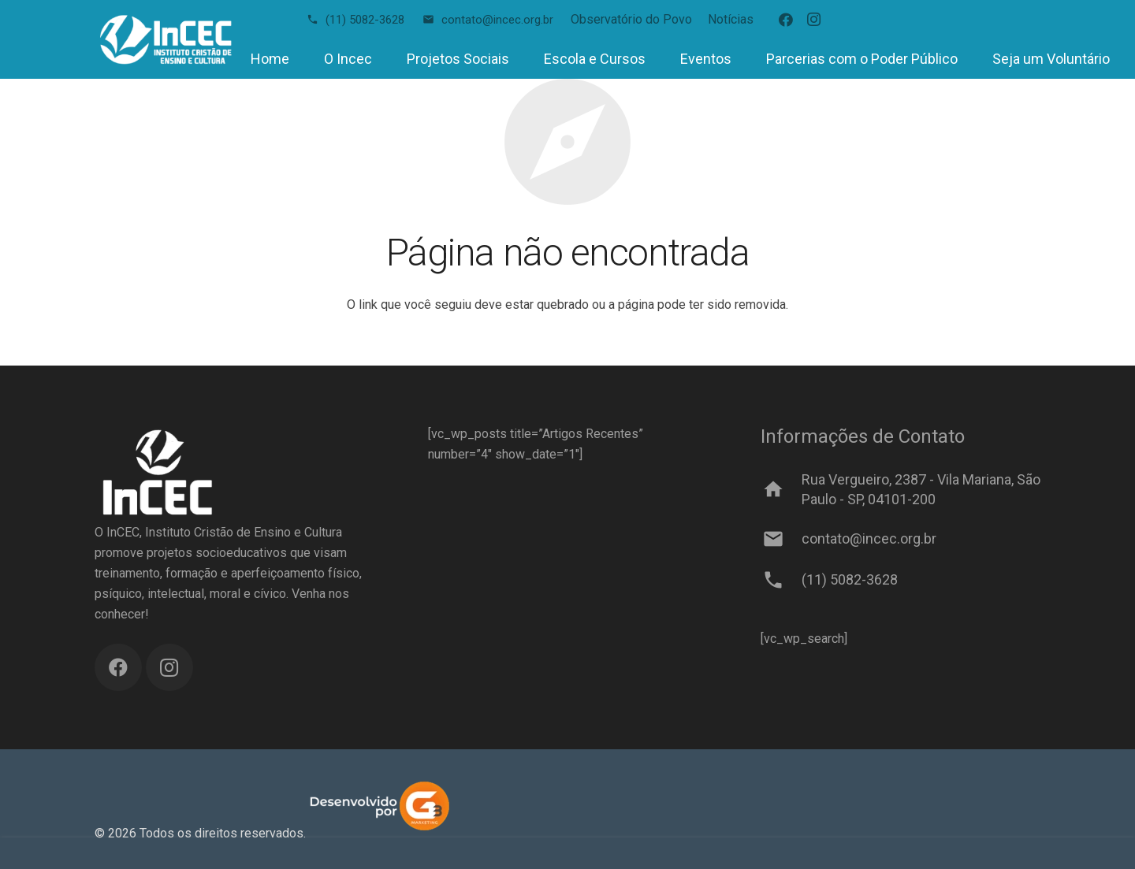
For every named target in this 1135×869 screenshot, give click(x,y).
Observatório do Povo (631, 19)
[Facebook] (786, 20)
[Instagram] (814, 20)
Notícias (731, 19)
